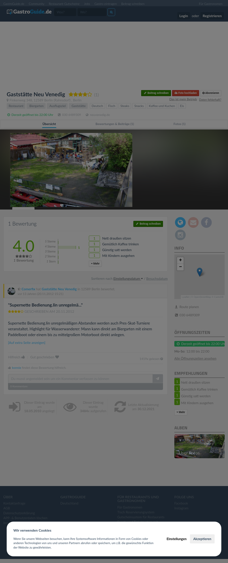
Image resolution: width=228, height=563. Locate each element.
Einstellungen (177, 539)
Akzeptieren (202, 539)
